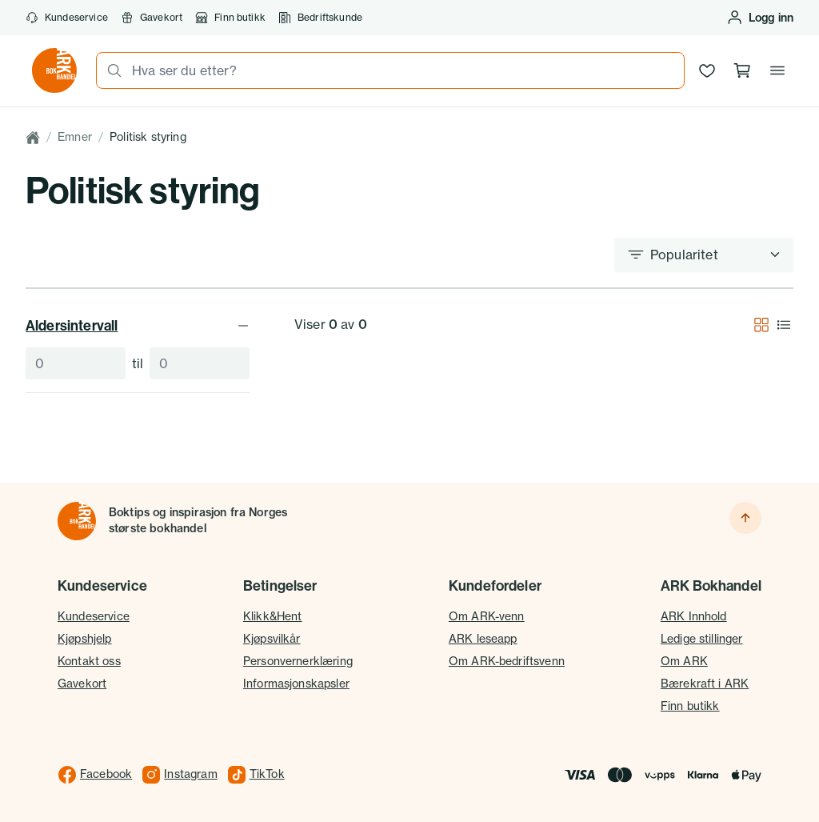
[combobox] (403, 70)
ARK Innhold (694, 616)
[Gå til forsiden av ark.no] (54, 70)
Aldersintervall (138, 325)
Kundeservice (67, 17)
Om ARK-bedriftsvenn (507, 661)
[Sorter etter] (703, 254)
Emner (75, 137)
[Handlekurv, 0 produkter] (742, 70)
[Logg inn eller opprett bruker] (759, 18)
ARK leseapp (483, 639)
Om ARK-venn (487, 616)
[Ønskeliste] (707, 70)
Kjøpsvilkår (272, 639)
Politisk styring (148, 137)
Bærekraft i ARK (705, 683)
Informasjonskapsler (296, 683)
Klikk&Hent (272, 616)
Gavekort (151, 17)
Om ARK (684, 661)
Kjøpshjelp (85, 639)
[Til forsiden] (77, 521)
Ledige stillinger (702, 639)
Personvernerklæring (298, 661)
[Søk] (109, 70)
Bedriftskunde (320, 17)
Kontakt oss (89, 661)
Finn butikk (230, 17)
